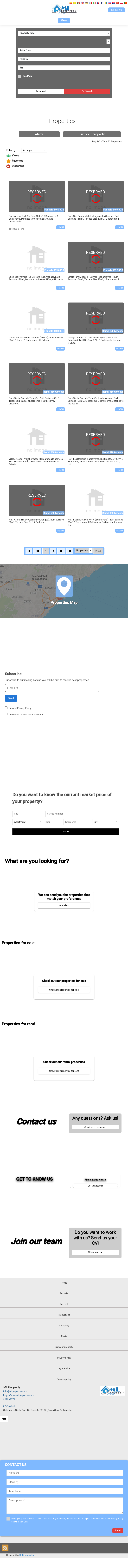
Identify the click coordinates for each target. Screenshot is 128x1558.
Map (4, 1419)
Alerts (39, 134)
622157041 (9, 1406)
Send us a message (95, 1127)
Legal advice (64, 1368)
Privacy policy (64, 1357)
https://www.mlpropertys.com (18, 1395)
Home (64, 1282)
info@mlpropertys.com (15, 1391)
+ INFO (60, 227)
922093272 (9, 1399)
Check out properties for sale (64, 990)
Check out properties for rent (64, 1071)
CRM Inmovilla (26, 1555)
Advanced (41, 91)
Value (66, 831)
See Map (27, 76)
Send (11, 698)
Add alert (64, 905)
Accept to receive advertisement (26, 714)
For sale (64, 1293)
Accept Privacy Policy (20, 708)
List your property (92, 134)
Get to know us (95, 1185)
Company (64, 1325)
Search (89, 91)
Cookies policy (64, 1379)
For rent (64, 1304)
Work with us (95, 1252)
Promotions (64, 1315)
